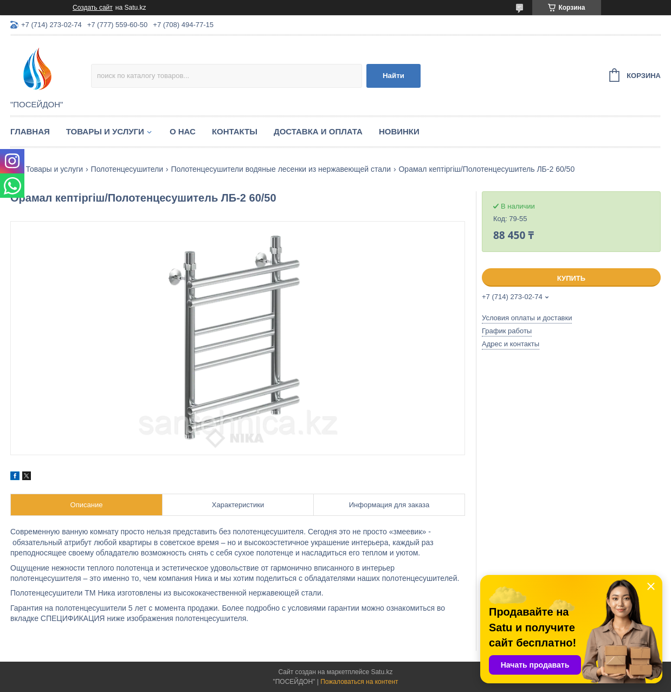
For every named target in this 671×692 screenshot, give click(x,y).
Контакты (234, 131)
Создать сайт (93, 7)
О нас (183, 131)
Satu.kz (381, 672)
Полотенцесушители (127, 169)
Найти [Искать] (393, 76)
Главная (30, 131)
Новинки (399, 131)
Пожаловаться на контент (359, 681)
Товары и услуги (105, 131)
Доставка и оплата (318, 131)
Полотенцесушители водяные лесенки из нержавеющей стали (281, 169)
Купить (571, 278)
